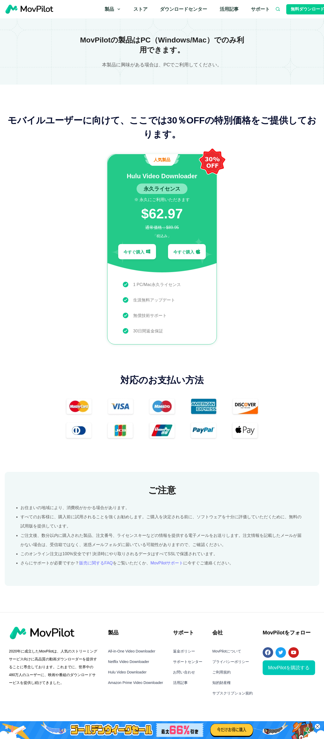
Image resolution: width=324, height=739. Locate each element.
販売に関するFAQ (96, 563)
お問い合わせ (184, 672)
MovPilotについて (226, 651)
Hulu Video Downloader (127, 672)
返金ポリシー (184, 651)
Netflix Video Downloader (128, 662)
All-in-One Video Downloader (131, 651)
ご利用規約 (221, 672)
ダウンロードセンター (183, 9)
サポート (260, 9)
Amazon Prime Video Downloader (135, 683)
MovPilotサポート (166, 563)
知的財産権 (221, 683)
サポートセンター (187, 662)
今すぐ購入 (137, 251)
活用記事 (229, 9)
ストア (140, 9)
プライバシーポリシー (230, 662)
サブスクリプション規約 (232, 693)
